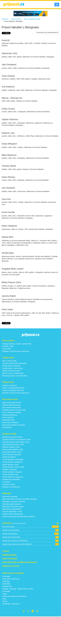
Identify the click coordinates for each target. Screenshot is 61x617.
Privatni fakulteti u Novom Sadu (13, 467)
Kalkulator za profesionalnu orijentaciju (15, 351)
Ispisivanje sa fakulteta (10, 422)
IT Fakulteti (6, 482)
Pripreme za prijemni (9, 385)
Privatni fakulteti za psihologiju (12, 459)
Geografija (6, 581)
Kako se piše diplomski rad (11, 402)
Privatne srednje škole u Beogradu (14, 363)
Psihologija (6, 576)
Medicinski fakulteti (9, 457)
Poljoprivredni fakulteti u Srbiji (12, 449)
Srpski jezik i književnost (10, 578)
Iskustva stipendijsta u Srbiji (12, 511)
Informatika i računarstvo (11, 603)
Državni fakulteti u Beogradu (12, 472)
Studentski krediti (8, 420)
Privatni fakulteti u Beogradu (12, 462)
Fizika (4, 598)
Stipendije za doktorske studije (13, 506)
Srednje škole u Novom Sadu (12, 368)
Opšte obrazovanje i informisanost (14, 596)
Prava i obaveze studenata (11, 412)
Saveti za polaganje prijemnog (12, 390)
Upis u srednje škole (9, 360)
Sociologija (6, 591)
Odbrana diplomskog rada (11, 405)
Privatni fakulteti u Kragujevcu (12, 477)
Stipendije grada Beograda (11, 504)
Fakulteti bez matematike (11, 479)
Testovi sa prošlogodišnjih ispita (13, 388)
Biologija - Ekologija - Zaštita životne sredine (17, 588)
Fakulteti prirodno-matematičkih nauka (15, 442)
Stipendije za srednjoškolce (11, 509)
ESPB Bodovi (7, 427)
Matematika (6, 583)
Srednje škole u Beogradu (11, 365)
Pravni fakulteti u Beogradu (11, 454)
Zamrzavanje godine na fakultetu (13, 425)
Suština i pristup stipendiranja (12, 514)
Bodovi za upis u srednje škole (13, 373)
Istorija (4, 593)
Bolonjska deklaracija (9, 415)
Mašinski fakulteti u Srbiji (11, 447)
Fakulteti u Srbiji (8, 346)
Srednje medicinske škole (11, 370)
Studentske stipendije (9, 496)
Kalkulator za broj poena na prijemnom (15, 393)
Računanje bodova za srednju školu (14, 375)
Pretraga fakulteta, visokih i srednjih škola (16, 343)
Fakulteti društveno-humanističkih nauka (16, 439)
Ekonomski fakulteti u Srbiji (11, 452)
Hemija (4, 601)
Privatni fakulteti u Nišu (10, 474)
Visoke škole (6, 348)
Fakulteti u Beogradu (9, 469)
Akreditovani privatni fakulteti (12, 437)
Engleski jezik (7, 586)
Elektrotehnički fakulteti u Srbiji (13, 444)
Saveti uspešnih (7, 417)
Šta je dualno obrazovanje (11, 407)
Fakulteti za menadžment (11, 487)
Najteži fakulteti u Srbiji (10, 464)
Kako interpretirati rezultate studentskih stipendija (19, 499)
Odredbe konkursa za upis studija (14, 410)
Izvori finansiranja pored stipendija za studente (18, 516)
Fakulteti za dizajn (8, 484)
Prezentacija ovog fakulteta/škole (47, 32)
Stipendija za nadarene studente (13, 501)
